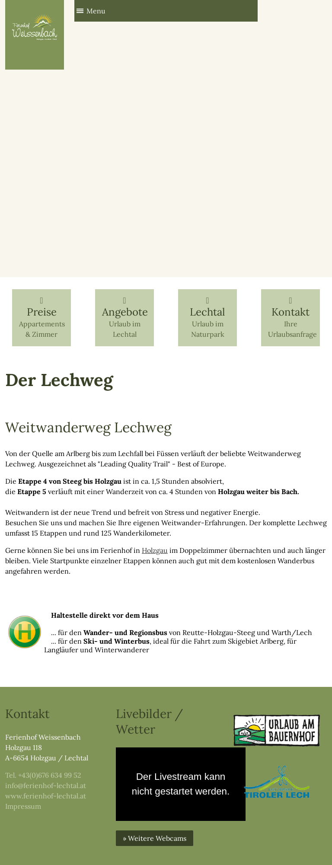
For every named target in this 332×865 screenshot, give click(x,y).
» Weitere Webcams (154, 838)
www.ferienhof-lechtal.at (45, 796)
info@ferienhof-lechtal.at (45, 785)
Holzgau (155, 550)
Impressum (23, 806)
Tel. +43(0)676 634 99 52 (43, 775)
